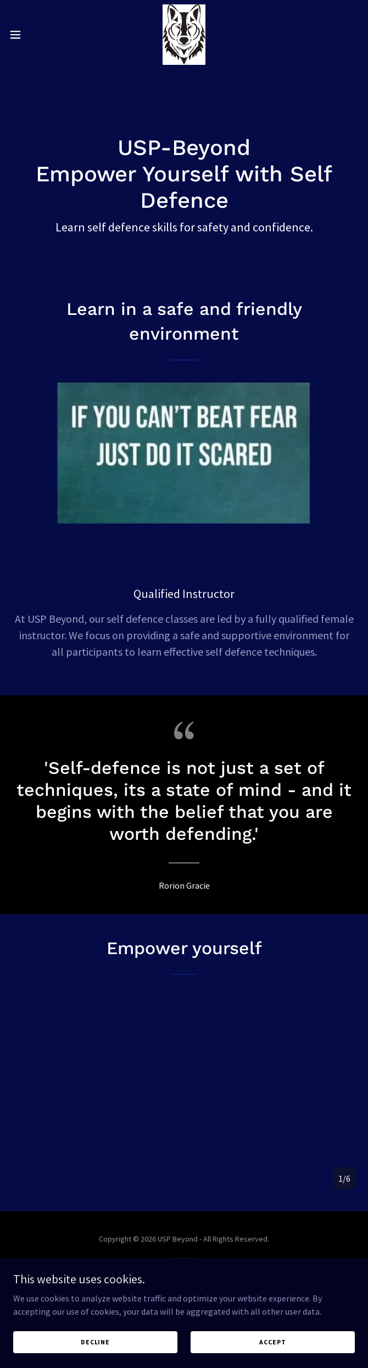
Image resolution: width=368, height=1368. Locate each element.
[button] (31, 35)
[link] (184, 34)
